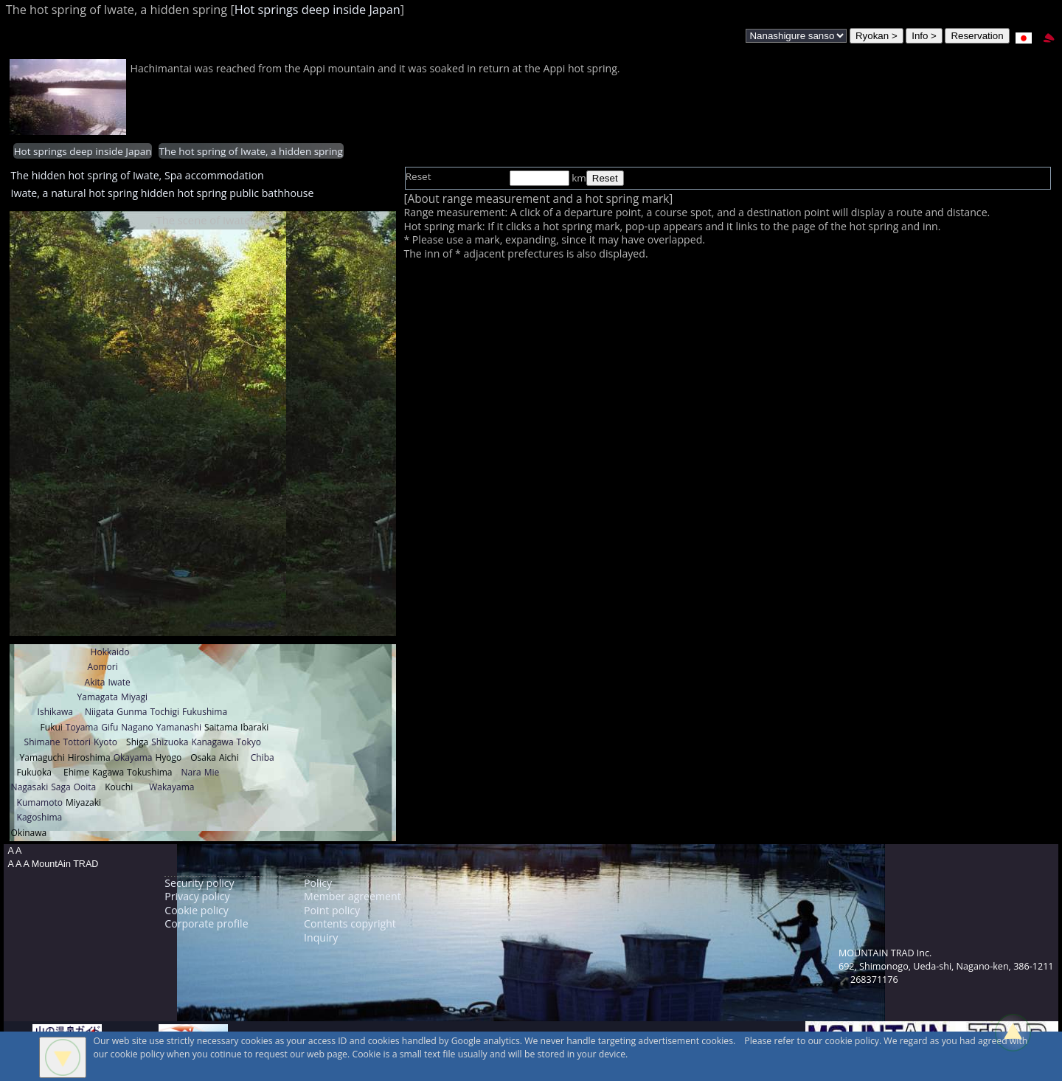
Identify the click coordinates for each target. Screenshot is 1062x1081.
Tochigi (164, 711)
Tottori (77, 742)
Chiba (262, 757)
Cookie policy (196, 910)
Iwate (119, 682)
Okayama (133, 757)
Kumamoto (40, 802)
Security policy (199, 883)
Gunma (132, 711)
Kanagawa (212, 742)
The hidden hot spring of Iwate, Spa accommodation (137, 175)
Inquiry (321, 937)
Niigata (99, 711)
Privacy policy (196, 896)
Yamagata (97, 697)
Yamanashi (178, 727)
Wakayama (171, 787)
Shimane (42, 742)
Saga (60, 787)
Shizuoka (169, 742)
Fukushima (204, 711)
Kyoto (105, 742)
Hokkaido (110, 652)
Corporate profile (206, 923)
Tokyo (249, 742)
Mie (212, 772)
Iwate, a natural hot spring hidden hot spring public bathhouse (162, 193)
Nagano (137, 727)
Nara (191, 772)
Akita (95, 682)
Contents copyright (350, 923)
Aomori (103, 666)
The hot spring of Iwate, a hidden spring (251, 151)
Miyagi (134, 697)
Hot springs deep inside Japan (317, 9)
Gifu (109, 727)
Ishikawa (55, 711)
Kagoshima (40, 817)
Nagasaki (30, 787)
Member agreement (352, 896)
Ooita (85, 787)
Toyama (82, 727)
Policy (318, 883)
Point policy (332, 910)
